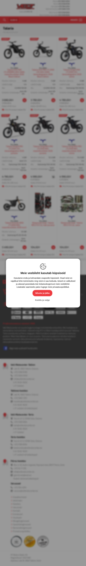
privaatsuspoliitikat (61, 287)
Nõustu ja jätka (42, 293)
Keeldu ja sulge (42, 300)
